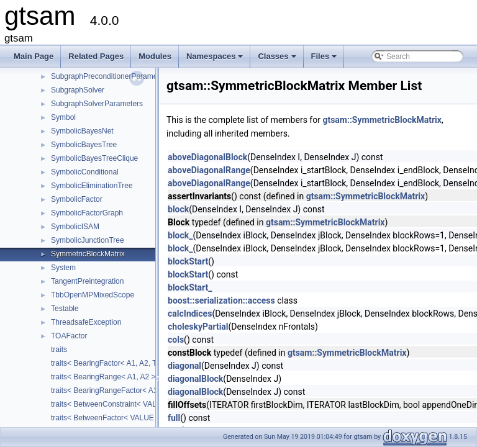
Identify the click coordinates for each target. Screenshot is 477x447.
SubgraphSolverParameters (97, 103)
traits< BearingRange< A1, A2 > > (106, 376)
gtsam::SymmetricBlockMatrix (382, 120)
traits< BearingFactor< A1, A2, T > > (110, 363)
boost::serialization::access (221, 300)
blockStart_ (190, 287)
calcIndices (190, 313)
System (63, 267)
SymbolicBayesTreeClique (94, 158)
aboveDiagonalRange (209, 170)
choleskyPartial (198, 327)
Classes (278, 60)
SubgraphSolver (77, 90)
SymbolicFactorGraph (87, 213)
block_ (180, 235)
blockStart (188, 261)
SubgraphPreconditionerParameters (110, 76)
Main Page (33, 56)
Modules (155, 56)
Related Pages (96, 56)
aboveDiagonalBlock (207, 157)
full (174, 418)
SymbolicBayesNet (82, 131)
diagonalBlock (195, 379)
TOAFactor (69, 336)
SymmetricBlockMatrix (88, 254)
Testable (65, 308)
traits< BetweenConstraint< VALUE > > (115, 404)
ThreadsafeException (86, 322)
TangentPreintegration (87, 281)
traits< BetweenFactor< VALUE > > (109, 417)
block (178, 209)
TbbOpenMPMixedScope (92, 295)
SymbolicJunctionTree (87, 240)
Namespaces (215, 60)
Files (325, 60)
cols (176, 340)
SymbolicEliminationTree (92, 185)
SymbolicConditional (85, 172)
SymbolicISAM (75, 226)
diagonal (184, 366)
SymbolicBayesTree (84, 144)
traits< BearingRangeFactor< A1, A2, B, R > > (126, 390)
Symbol (63, 117)
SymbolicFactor (76, 199)
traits (59, 349)
